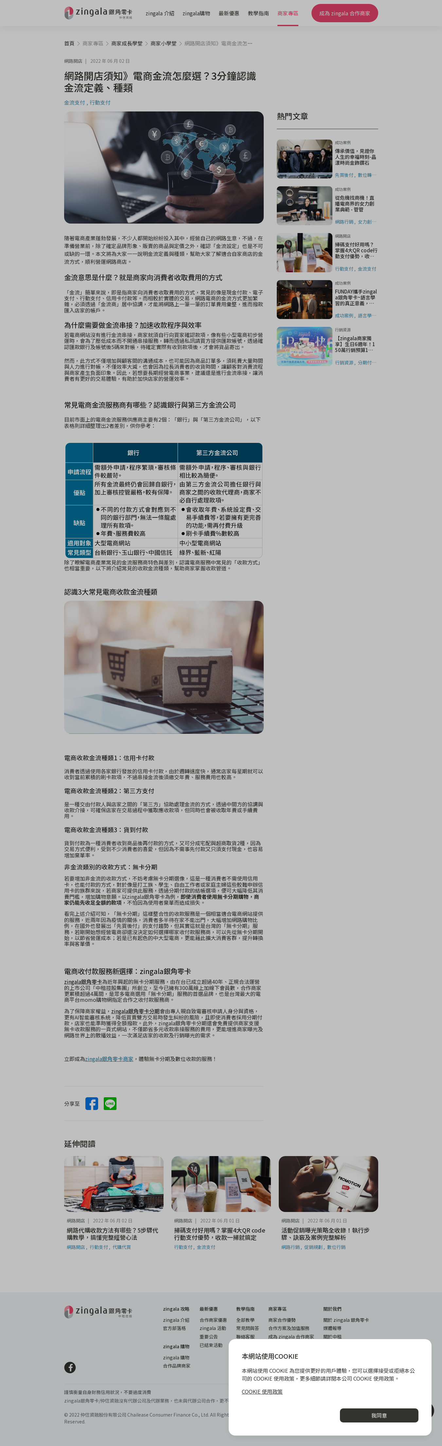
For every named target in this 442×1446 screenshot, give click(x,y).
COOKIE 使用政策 (262, 1391)
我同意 (379, 1415)
